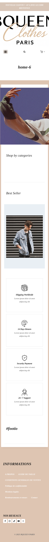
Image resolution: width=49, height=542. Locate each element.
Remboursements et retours (16, 498)
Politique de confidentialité (16, 486)
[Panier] (43, 51)
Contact (34, 498)
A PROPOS (9, 474)
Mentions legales (12, 492)
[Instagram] (10, 521)
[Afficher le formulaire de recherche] (24, 51)
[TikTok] (14, 521)
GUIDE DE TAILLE (26, 474)
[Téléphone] (23, 521)
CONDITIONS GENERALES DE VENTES (23, 480)
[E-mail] (19, 521)
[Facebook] (5, 521)
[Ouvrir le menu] (5, 52)
